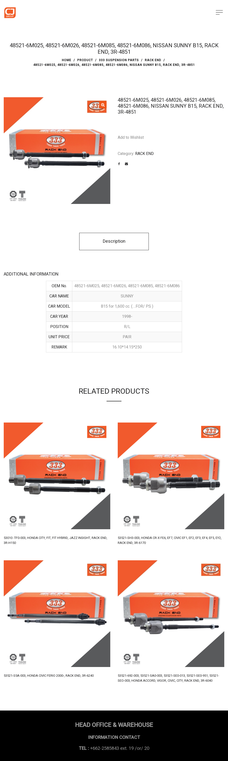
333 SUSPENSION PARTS (119, 60)
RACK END (153, 60)
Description (114, 241)
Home (66, 60)
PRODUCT (85, 60)
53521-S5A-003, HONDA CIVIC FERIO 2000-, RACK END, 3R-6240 (49, 675)
